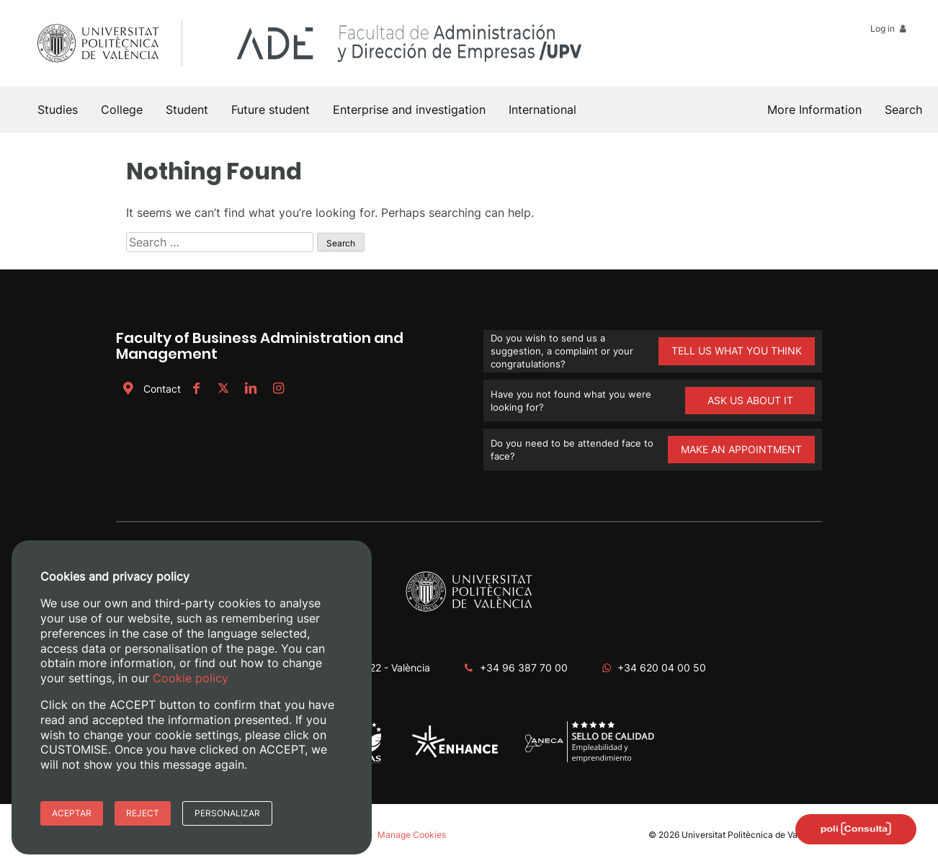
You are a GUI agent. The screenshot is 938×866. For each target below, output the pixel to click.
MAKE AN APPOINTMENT (741, 449)
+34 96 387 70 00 (524, 667)
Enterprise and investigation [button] (409, 109)
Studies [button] (57, 109)
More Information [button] (814, 109)
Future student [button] (270, 109)
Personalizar (227, 813)
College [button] (122, 109)
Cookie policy (190, 678)
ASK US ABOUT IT (750, 400)
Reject (142, 813)
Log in (889, 28)
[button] (903, 109)
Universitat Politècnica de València (752, 834)
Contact (150, 389)
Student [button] (187, 109)
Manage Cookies (412, 834)
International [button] (542, 109)
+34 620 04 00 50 (661, 667)
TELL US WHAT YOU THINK (736, 350)
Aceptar (71, 813)
